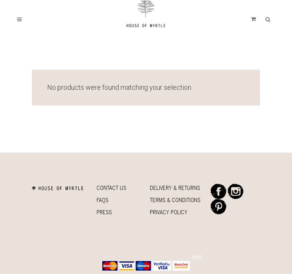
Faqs (102, 200)
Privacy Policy (168, 212)
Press (104, 212)
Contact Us (111, 188)
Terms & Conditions (175, 200)
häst (197, 256)
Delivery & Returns (175, 188)
